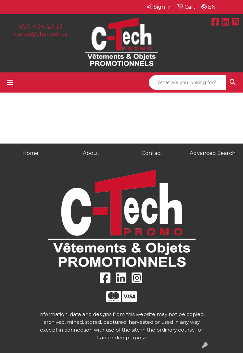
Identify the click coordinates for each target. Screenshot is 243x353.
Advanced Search (213, 153)
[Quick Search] (187, 82)
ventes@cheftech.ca (40, 34)
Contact (152, 153)
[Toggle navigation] (10, 82)
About (91, 153)
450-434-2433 (40, 26)
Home (30, 153)
